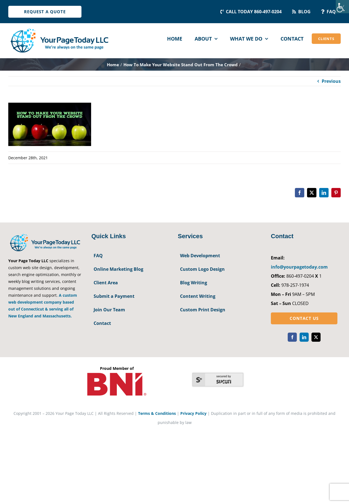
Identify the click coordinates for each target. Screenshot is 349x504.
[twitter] (316, 337)
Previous (331, 81)
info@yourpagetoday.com (299, 267)
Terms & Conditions (157, 413)
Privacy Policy (193, 413)
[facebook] (292, 337)
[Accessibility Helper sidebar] (342, 6)
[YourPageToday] (59, 28)
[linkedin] (304, 337)
